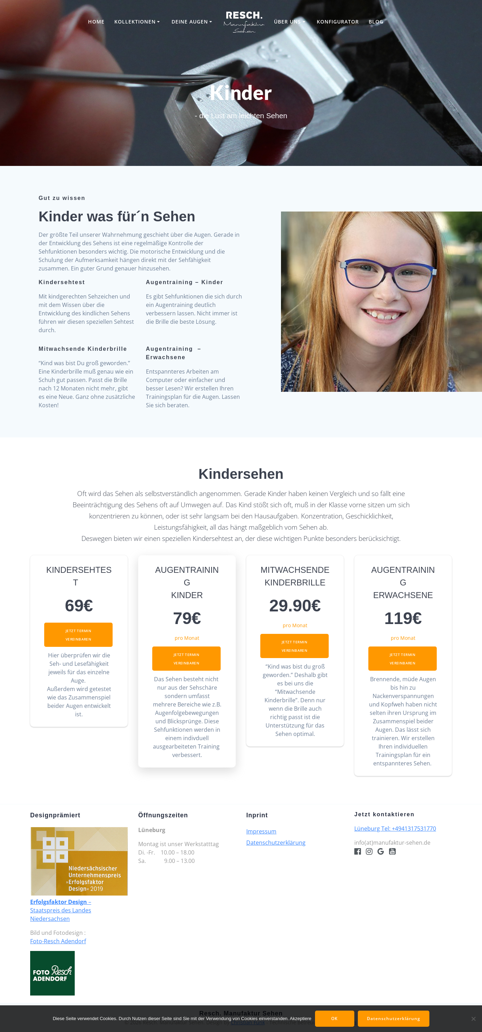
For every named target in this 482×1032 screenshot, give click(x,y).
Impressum (261, 831)
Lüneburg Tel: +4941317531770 (395, 828)
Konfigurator (338, 21)
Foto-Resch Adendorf (58, 941)
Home (96, 21)
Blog (376, 21)
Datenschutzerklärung (276, 842)
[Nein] (473, 1018)
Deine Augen (190, 21)
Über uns (287, 21)
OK (334, 1018)
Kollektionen (135, 21)
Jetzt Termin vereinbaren (79, 635)
